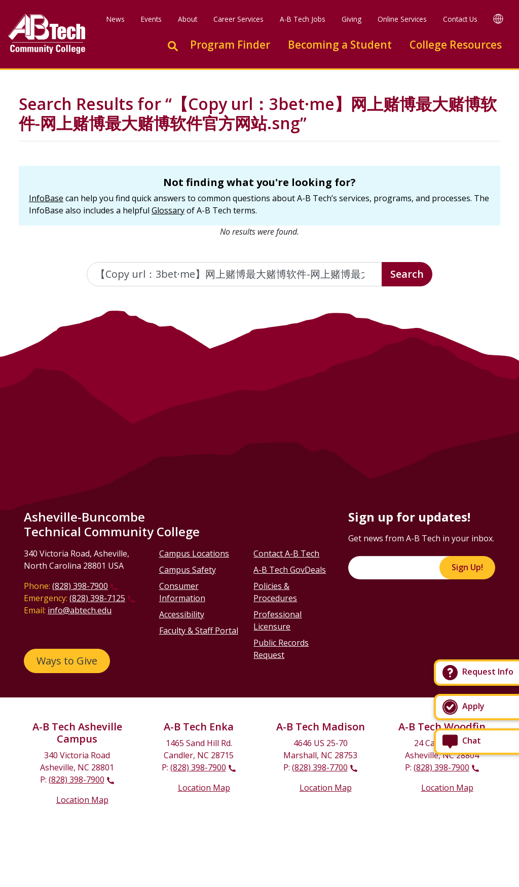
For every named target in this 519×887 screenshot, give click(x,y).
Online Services (402, 19)
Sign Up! (467, 567)
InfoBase (46, 198)
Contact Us (460, 19)
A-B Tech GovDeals (289, 569)
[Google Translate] (498, 18)
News (115, 19)
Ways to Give (66, 661)
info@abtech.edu (80, 610)
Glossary (168, 210)
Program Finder (230, 45)
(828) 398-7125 (97, 598)
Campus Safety (187, 569)
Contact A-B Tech (286, 553)
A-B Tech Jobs (302, 19)
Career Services (238, 19)
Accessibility (181, 614)
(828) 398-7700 (320, 767)
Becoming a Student (340, 45)
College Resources (456, 45)
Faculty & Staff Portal (198, 630)
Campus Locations (194, 553)
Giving (351, 19)
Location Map (82, 799)
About (187, 19)
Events (151, 19)
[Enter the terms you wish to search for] (235, 274)
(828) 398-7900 (80, 586)
